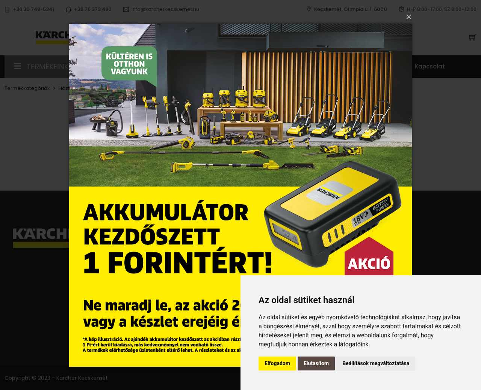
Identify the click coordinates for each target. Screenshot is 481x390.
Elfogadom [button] (277, 363)
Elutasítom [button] (316, 363)
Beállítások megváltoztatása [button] (375, 363)
